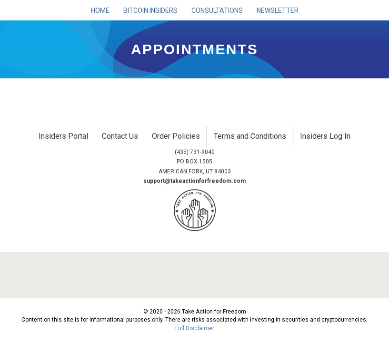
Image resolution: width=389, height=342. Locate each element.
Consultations (217, 10)
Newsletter (278, 10)
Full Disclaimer (194, 328)
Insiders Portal (63, 136)
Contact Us (120, 136)
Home (100, 10)
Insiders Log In (325, 136)
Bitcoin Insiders (150, 10)
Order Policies (176, 136)
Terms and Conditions (250, 136)
